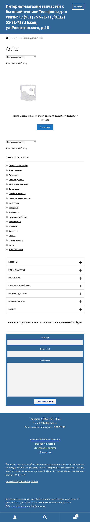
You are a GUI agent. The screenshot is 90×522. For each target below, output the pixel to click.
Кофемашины (15, 221)
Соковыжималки (16, 240)
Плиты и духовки (16, 179)
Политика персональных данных (22, 481)
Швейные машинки (17, 193)
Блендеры (13, 207)
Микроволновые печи (18, 184)
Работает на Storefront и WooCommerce (25, 506)
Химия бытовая (16, 249)
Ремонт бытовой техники (45, 439)
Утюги (11, 245)
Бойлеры (13, 226)
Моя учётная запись (15, 517)
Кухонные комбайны (18, 217)
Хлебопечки (14, 212)
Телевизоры (14, 189)
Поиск (45, 517)
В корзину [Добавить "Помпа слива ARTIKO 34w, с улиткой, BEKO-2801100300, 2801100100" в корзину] (45, 127)
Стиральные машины (18, 165)
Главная (12, 38)
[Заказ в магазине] (21, 56)
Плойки (12, 235)
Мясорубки (14, 203)
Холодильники (15, 170)
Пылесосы (13, 175)
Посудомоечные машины (20, 198)
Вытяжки (13, 231)
